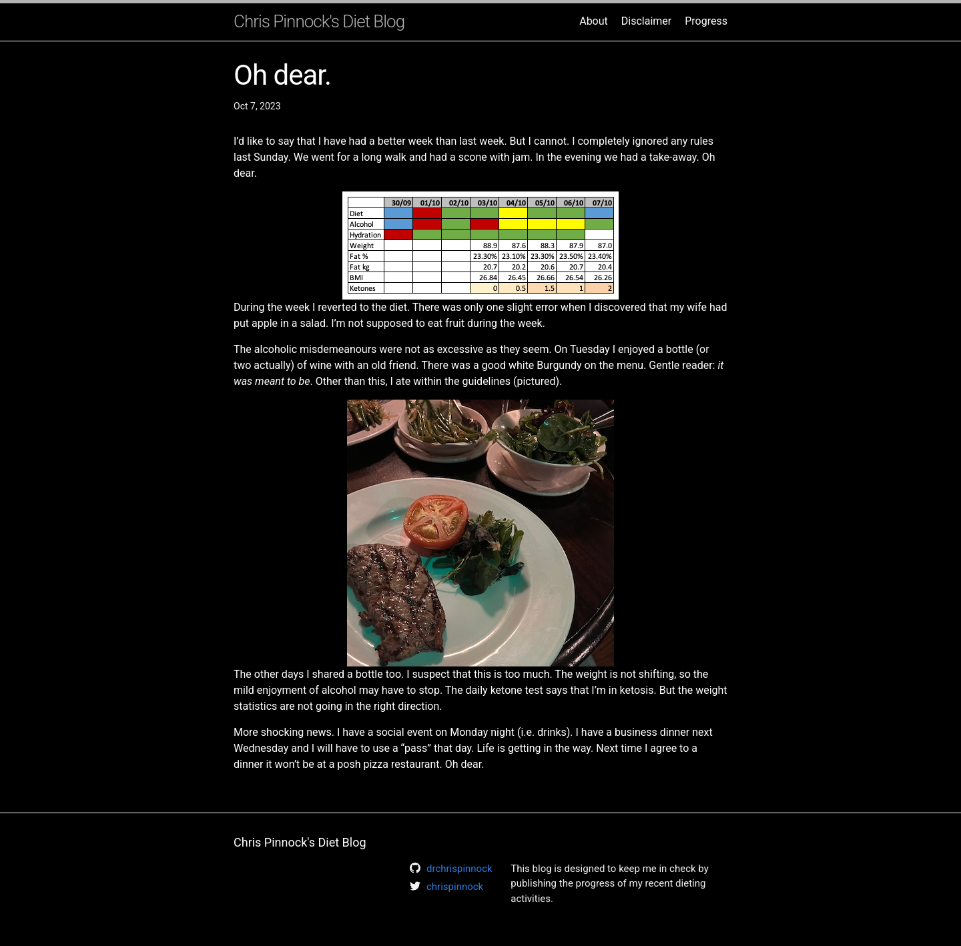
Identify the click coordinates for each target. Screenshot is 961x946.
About (593, 21)
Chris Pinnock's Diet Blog (319, 21)
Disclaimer (646, 21)
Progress (706, 21)
